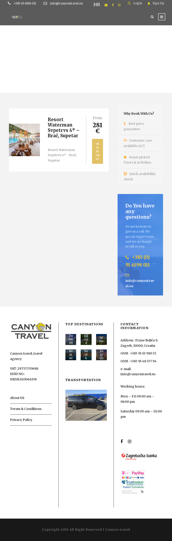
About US (17, 398)
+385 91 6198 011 (32, 3)
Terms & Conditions (25, 409)
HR (96, 4)
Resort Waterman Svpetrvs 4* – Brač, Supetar (64, 127)
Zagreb (101, 354)
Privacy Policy (21, 420)
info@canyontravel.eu (66, 3)
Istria (101, 339)
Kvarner (71, 356)
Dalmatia (71, 341)
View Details (97, 151)
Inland (86, 339)
